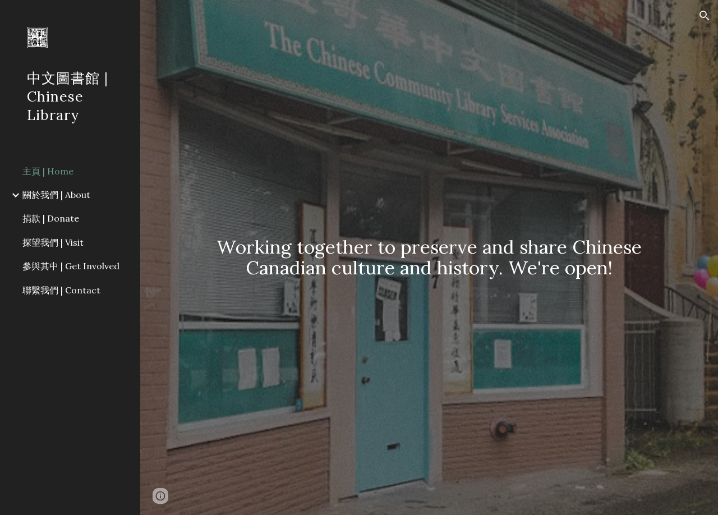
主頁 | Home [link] (47, 171)
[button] (704, 15)
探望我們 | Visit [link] (53, 242)
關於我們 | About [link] (56, 194)
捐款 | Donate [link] (50, 218)
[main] (429, 257)
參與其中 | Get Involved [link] (70, 266)
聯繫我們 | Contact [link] (61, 290)
